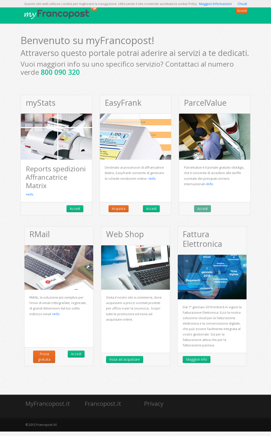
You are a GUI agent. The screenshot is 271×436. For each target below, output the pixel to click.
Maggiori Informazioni (215, 3)
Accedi (75, 208)
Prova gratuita (44, 357)
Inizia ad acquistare (124, 359)
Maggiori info (196, 359)
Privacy (153, 403)
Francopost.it (103, 403)
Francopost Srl (46, 425)
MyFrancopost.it (47, 403)
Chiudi (242, 3)
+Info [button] (29, 194)
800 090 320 (60, 72)
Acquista (118, 208)
